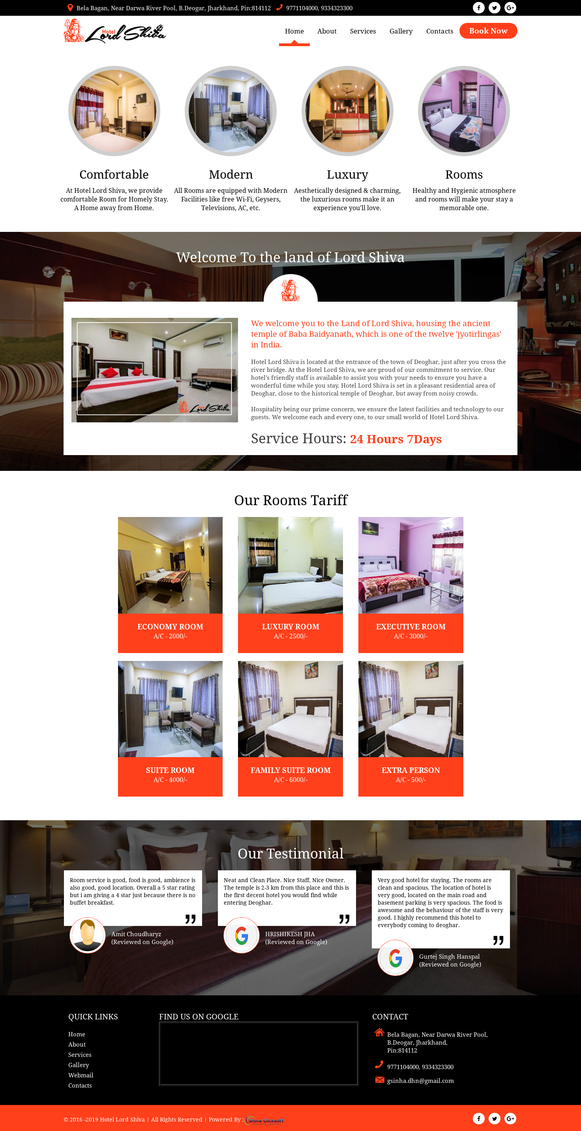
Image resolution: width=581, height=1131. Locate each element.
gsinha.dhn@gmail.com (420, 1080)
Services (363, 30)
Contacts (440, 30)
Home (294, 30)
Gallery (401, 30)
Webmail (81, 1075)
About (327, 30)
